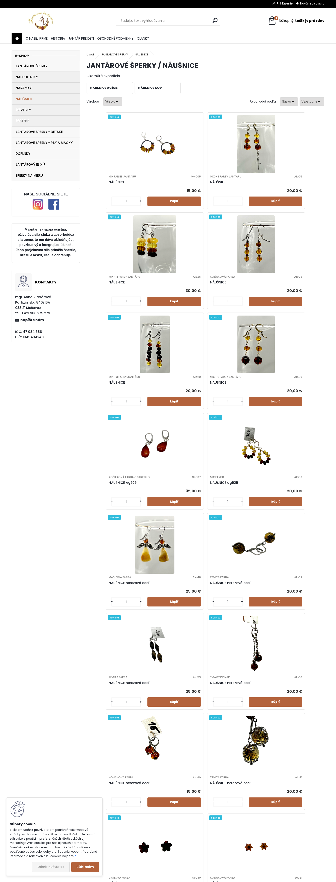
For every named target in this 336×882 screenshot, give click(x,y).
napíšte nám (32, 319)
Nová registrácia (312, 3)
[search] (215, 20)
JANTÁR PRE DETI (81, 38)
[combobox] (289, 101)
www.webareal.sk (185, 878)
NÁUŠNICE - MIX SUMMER (230, 620)
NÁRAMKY (24, 88)
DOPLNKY (22, 153)
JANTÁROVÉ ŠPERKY (31, 66)
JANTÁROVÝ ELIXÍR (30, 164)
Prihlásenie (285, 3)
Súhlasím (85, 866)
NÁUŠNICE (24, 99)
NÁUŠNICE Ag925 (224, 297)
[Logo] (41, 20)
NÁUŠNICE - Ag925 (225, 506)
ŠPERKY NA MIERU (29, 175)
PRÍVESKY (23, 110)
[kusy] (100, 210)
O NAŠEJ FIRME (37, 38)
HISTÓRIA (58, 38)
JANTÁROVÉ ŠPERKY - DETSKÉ (39, 132)
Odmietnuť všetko (51, 867)
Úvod (90, 54)
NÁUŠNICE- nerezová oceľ (231, 725)
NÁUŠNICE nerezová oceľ (111, 401)
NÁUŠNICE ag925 (283, 293)
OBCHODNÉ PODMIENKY (115, 38)
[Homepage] (17, 38)
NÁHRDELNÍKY (27, 77)
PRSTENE (22, 121)
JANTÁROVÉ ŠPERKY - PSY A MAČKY (44, 142)
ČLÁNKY (143, 38)
